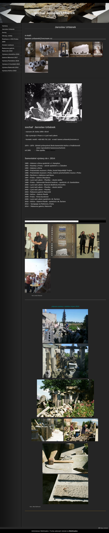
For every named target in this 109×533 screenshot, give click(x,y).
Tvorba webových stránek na (64, 531)
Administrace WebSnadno (39, 531)
